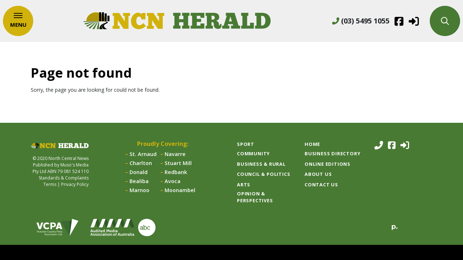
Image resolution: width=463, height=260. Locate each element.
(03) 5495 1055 (361, 21)
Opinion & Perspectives (255, 197)
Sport (245, 144)
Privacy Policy (75, 184)
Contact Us (321, 184)
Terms (49, 184)
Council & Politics (263, 174)
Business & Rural (261, 164)
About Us (318, 174)
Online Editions (328, 164)
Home (312, 144)
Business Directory (332, 153)
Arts (243, 184)
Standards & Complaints (64, 178)
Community (253, 153)
